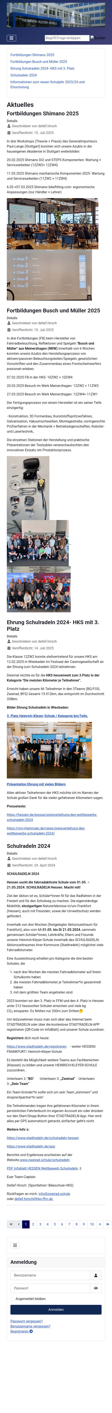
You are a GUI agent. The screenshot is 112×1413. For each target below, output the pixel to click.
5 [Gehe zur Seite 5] (55, 1224)
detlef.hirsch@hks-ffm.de (33, 1199)
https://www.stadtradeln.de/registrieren (37, 1047)
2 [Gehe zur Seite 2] (33, 1224)
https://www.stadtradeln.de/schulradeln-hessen (43, 1138)
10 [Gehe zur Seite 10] (92, 1224)
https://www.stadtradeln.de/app (31, 1146)
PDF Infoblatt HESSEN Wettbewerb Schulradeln (43, 1168)
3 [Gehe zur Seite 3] (40, 1224)
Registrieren (21, 1331)
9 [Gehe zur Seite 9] (84, 1224)
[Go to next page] (100, 1224)
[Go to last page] (107, 1224)
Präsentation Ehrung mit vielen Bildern (36, 784)
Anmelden (56, 1310)
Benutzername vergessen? (30, 1326)
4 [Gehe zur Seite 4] (48, 1224)
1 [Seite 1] (26, 1224)
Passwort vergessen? (26, 1321)
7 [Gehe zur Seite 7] (69, 1224)
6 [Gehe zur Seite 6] (62, 1224)
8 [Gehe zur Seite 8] (77, 1224)
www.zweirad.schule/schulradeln (44, 1160)
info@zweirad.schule (54, 1194)
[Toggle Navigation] (11, 38)
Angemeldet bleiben (31, 1299)
